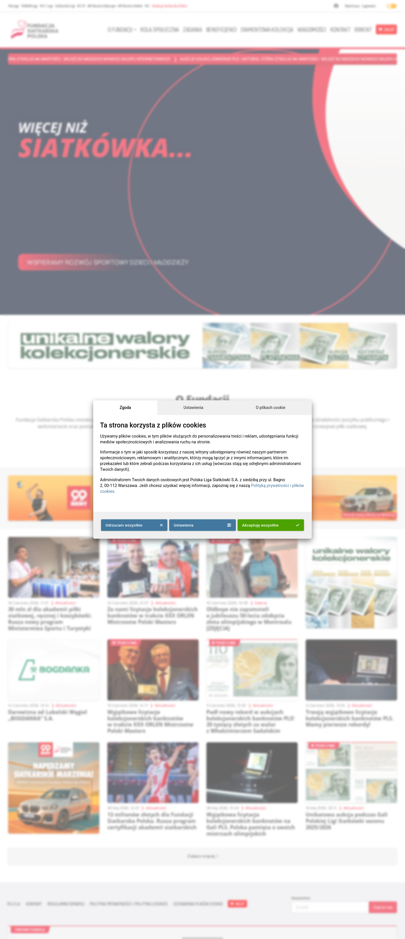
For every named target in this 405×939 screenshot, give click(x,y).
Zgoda (125, 407)
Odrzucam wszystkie (134, 525)
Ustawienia (193, 407)
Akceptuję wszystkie (271, 525)
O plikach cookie (270, 407)
